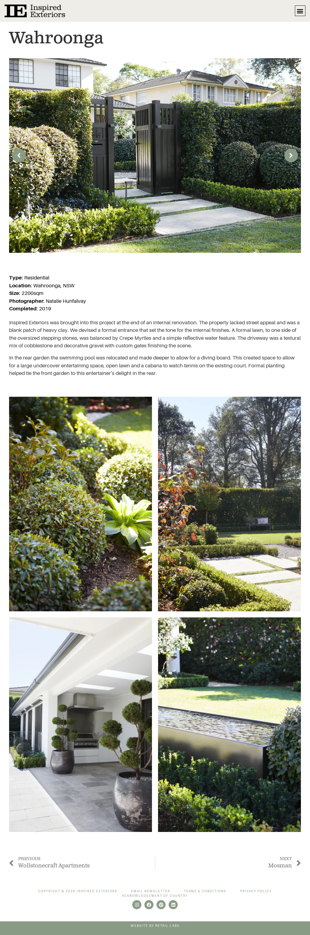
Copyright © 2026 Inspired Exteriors (77, 891)
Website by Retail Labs (155, 925)
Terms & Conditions (205, 891)
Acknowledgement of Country (155, 895)
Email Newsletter (150, 891)
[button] (300, 10)
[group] (155, 155)
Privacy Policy (256, 891)
